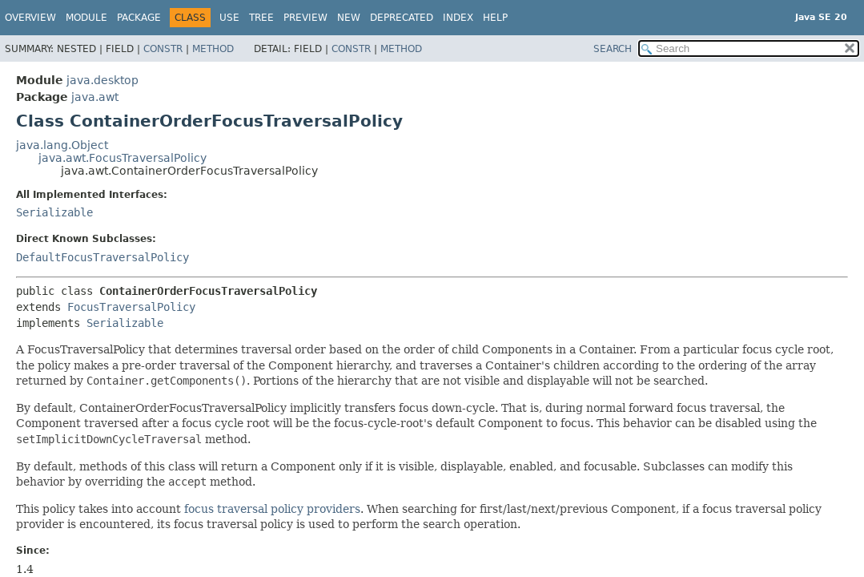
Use (229, 17)
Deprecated (401, 17)
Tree (261, 17)
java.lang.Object (62, 145)
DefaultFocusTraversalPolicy (102, 257)
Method (213, 48)
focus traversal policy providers (272, 508)
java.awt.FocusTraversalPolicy (122, 157)
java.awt (95, 97)
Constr (163, 48)
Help (495, 17)
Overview (30, 17)
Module (86, 17)
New (348, 17)
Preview (305, 17)
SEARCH (612, 48)
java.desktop (102, 80)
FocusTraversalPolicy (131, 307)
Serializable (54, 212)
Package (139, 17)
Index (458, 17)
